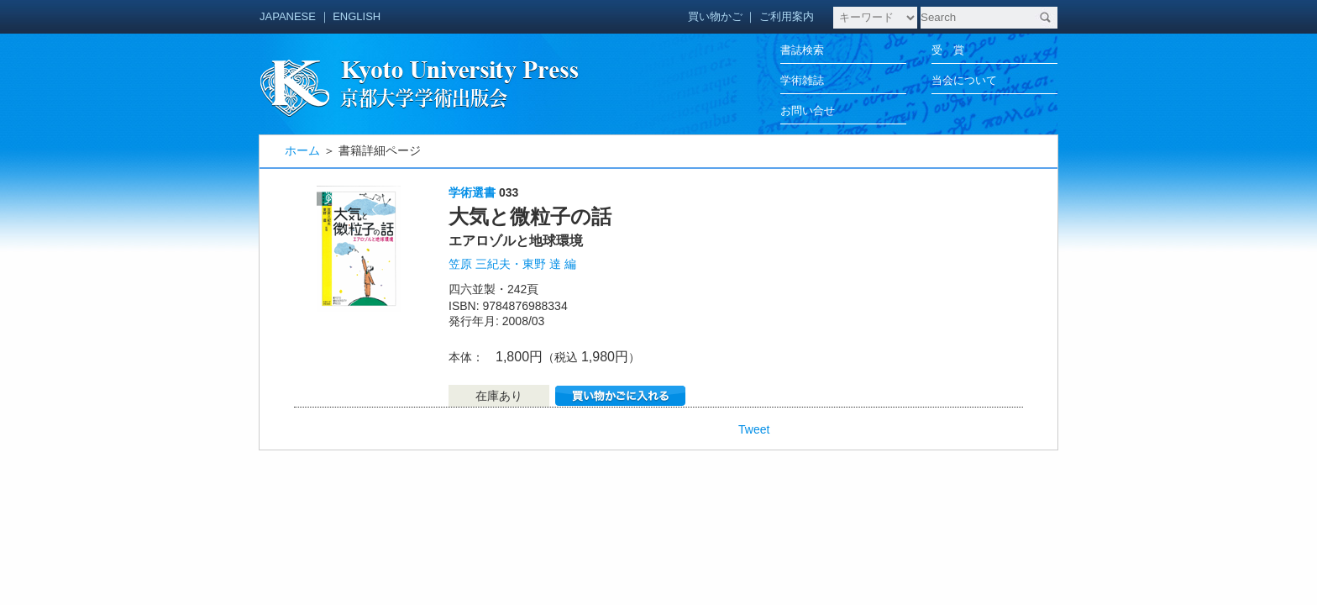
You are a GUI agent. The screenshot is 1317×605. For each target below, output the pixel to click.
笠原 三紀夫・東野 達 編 (512, 264)
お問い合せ (807, 110)
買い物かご (715, 16)
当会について (964, 80)
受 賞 (947, 50)
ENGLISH (356, 16)
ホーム (302, 150)
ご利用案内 (786, 16)
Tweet (753, 429)
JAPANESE (288, 16)
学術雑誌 (802, 80)
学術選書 (472, 192)
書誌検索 (802, 50)
